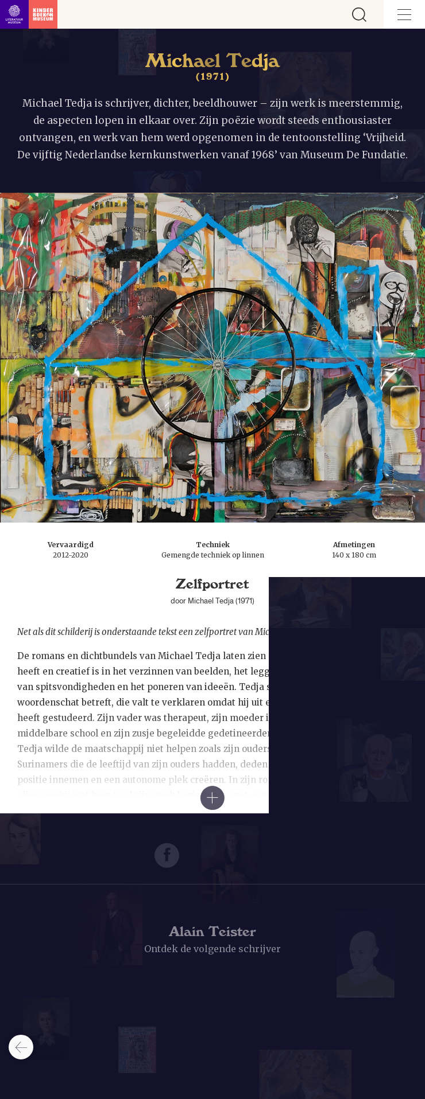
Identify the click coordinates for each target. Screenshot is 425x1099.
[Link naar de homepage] (28, 14)
